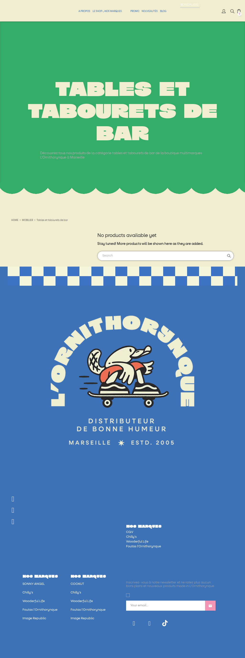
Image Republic (34, 618)
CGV (129, 532)
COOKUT (77, 584)
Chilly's (131, 536)
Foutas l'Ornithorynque (143, 546)
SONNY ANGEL (33, 584)
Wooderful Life (137, 541)
